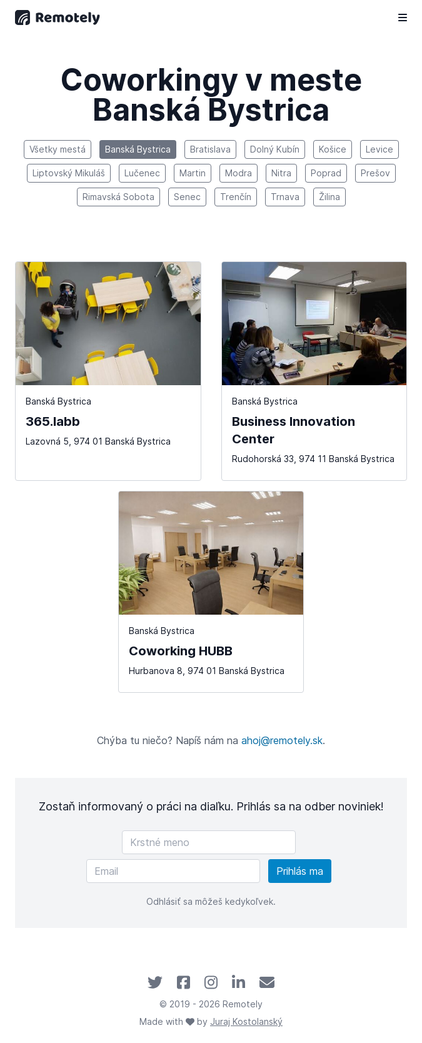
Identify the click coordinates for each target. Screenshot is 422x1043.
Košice (332, 149)
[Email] (173, 871)
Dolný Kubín (274, 149)
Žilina (329, 196)
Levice (379, 149)
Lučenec (142, 173)
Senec (187, 196)
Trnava (285, 196)
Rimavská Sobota (118, 196)
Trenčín (235, 196)
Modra (238, 173)
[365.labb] (108, 371)
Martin (192, 173)
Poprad (326, 173)
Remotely (243, 1004)
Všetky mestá (57, 149)
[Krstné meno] (209, 842)
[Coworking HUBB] (211, 592)
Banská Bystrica (138, 149)
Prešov (375, 173)
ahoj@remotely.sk (282, 740)
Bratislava (210, 149)
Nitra (281, 173)
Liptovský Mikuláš (69, 173)
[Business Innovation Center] (314, 371)
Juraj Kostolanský (246, 1021)
